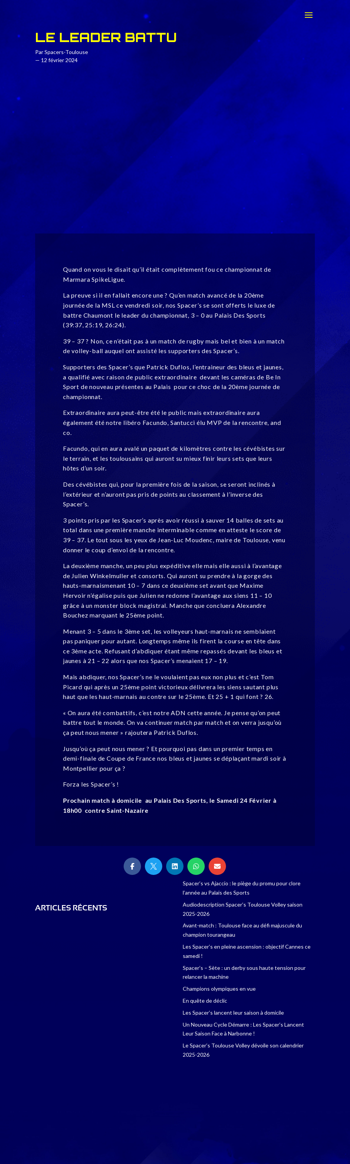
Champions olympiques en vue (219, 988)
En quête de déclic (205, 1000)
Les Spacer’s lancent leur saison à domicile (233, 1012)
